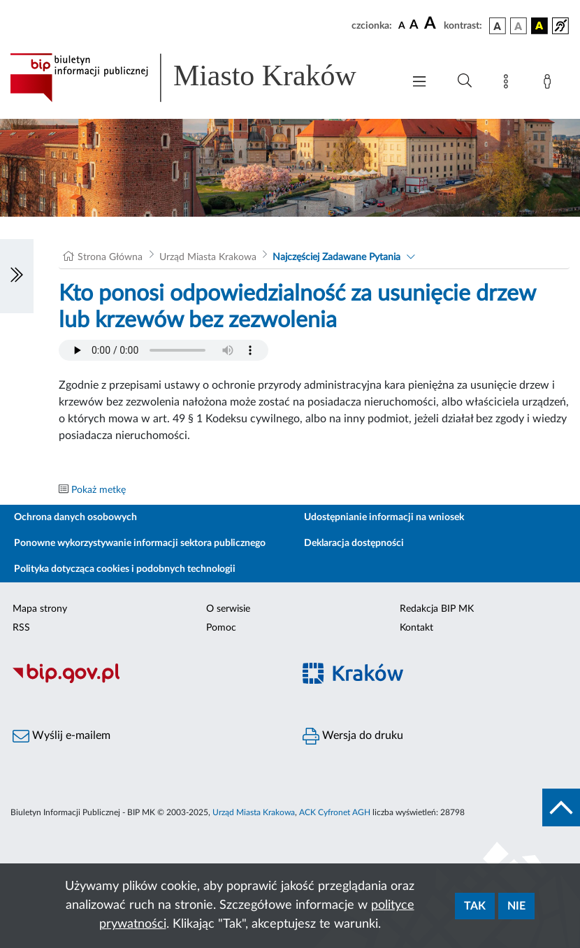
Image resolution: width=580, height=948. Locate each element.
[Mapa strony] (508, 84)
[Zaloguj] (550, 84)
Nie (516, 906)
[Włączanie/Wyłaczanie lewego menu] (17, 276)
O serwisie (228, 609)
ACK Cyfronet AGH (334, 812)
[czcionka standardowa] (401, 25)
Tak (475, 906)
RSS (21, 628)
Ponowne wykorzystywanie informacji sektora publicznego (140, 543)
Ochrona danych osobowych (75, 517)
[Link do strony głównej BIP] (199, 77)
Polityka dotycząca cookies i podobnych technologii (124, 569)
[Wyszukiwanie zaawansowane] (465, 81)
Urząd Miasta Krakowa (207, 257)
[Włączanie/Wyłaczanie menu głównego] (419, 82)
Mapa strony (40, 609)
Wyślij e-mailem (61, 736)
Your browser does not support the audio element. (163, 350)
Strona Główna (110, 257)
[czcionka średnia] (414, 25)
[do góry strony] (561, 807)
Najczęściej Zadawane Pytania (336, 257)
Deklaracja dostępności (354, 543)
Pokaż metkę (98, 490)
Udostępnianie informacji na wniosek (384, 517)
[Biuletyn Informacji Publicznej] (145, 681)
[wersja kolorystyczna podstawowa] (497, 26)
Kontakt (416, 628)
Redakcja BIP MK (437, 609)
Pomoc (221, 628)
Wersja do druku (353, 736)
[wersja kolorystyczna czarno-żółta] (539, 26)
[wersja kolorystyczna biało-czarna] (518, 26)
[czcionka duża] (432, 23)
